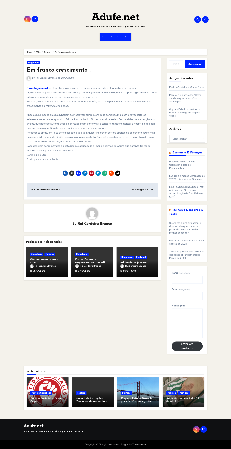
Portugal (141, 257)
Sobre (126, 37)
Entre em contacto (187, 346)
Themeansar (139, 444)
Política (50, 254)
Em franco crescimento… (59, 70)
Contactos (115, 37)
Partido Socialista (41, 393)
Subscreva (195, 64)
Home (104, 37)
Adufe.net (115, 17)
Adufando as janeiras (133, 262)
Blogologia (33, 62)
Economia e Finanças (187, 152)
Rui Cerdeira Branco (46, 78)
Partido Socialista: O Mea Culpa (186, 87)
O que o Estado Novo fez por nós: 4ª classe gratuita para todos (185, 112)
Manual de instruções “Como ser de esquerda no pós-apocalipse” (185, 98)
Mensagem (178, 305)
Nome (181, 273)
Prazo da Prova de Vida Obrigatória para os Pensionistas (182, 164)
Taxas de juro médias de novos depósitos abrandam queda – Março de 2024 (186, 254)
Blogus (124, 444)
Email (181, 289)
